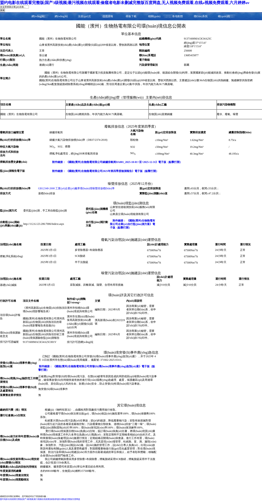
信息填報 (107, 16)
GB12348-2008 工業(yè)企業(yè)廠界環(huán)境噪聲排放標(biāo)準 (76, 188)
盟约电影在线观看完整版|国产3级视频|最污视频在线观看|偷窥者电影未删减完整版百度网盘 (40, 499)
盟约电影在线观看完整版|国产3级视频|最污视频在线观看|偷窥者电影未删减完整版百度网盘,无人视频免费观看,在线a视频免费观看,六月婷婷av (125, 3)
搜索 (2, 10)
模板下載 (131, 16)
